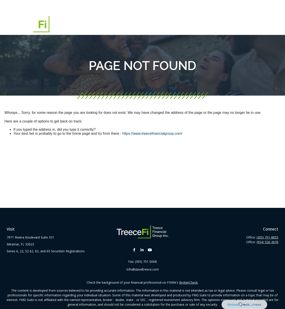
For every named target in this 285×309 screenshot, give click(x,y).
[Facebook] (134, 250)
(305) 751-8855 (267, 237)
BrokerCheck (188, 282)
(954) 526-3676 (267, 242)
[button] (107, 7)
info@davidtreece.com (142, 269)
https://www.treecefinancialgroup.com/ (152, 133)
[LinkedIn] (142, 250)
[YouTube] (150, 250)
